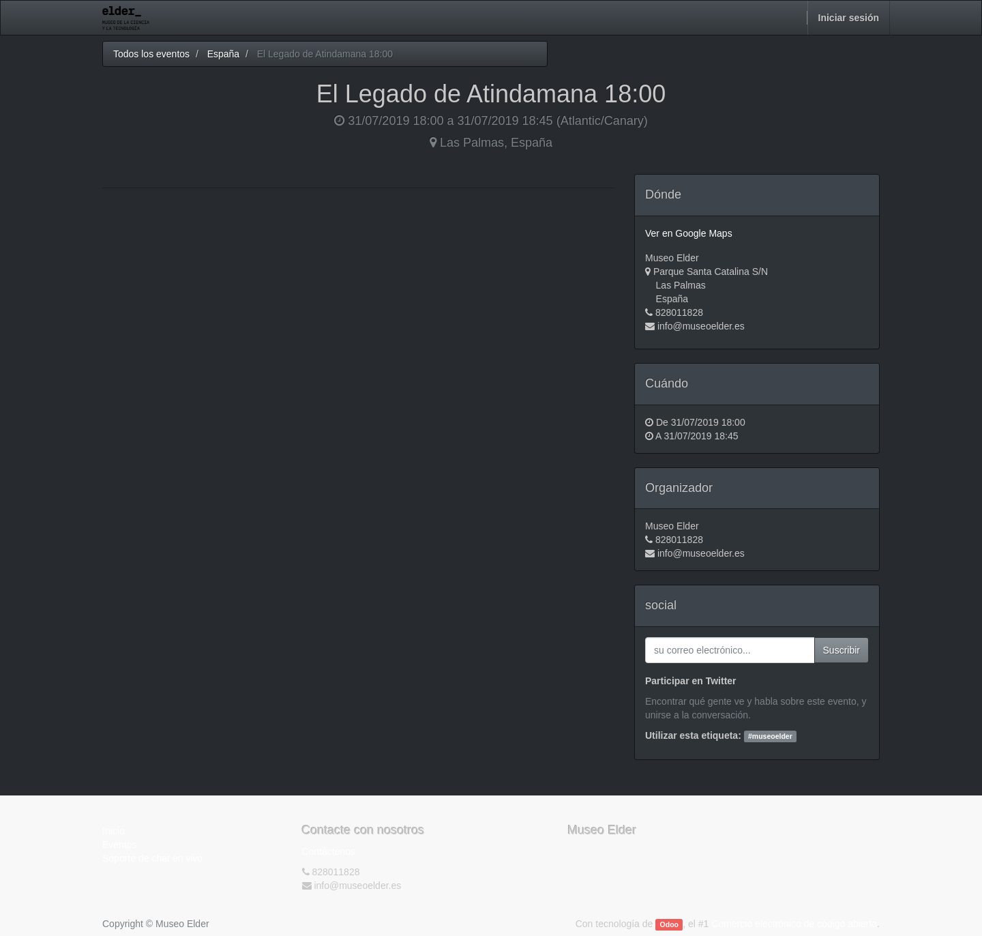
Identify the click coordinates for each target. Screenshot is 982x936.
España (223, 53)
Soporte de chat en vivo (152, 858)
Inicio (113, 830)
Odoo (669, 924)
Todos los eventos (151, 53)
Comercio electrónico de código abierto (794, 923)
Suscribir (841, 650)
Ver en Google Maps (688, 233)
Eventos (119, 844)
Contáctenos (329, 851)
